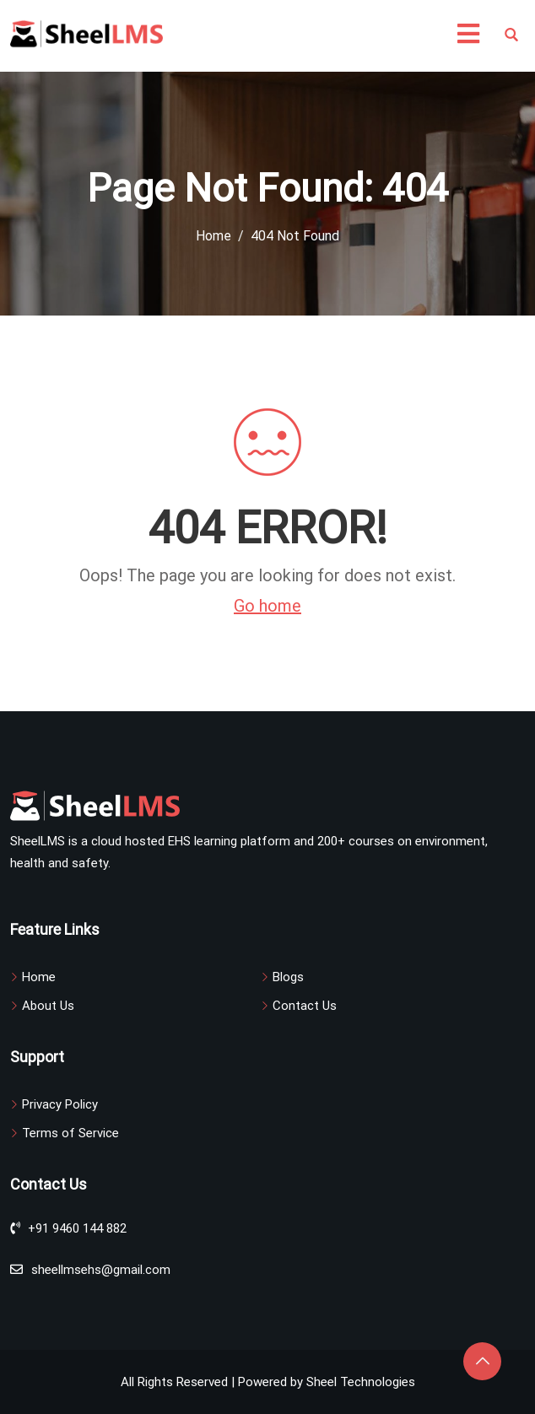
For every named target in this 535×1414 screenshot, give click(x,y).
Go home (267, 606)
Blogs (288, 977)
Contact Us (305, 1005)
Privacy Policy (60, 1104)
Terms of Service (70, 1133)
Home (39, 977)
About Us (48, 1005)
